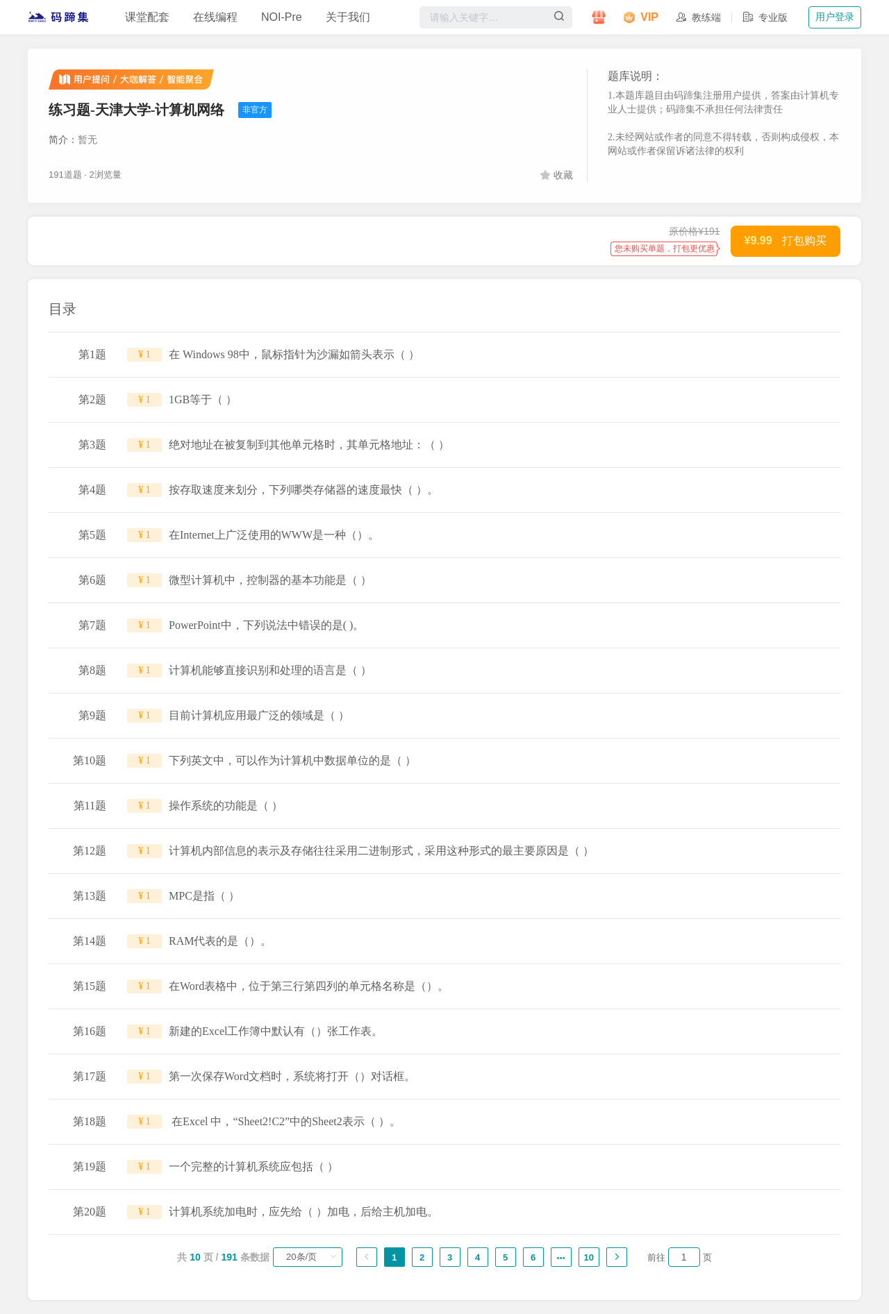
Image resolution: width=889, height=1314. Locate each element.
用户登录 (834, 16)
